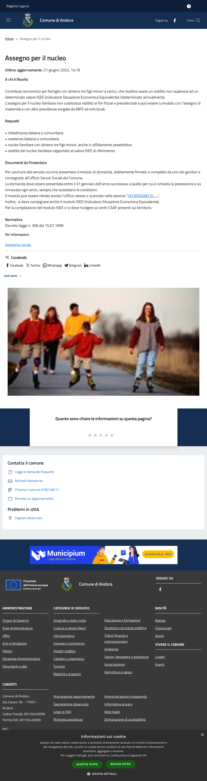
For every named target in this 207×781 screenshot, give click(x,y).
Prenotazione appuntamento (74, 696)
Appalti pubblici (65, 651)
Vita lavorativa (64, 635)
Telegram (72, 265)
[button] (103, 774)
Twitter (33, 265)
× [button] (202, 734)
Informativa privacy (118, 704)
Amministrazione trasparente (125, 696)
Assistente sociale (18, 244)
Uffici (6, 635)
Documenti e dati (15, 666)
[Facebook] (173, 20)
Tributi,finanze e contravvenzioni (116, 638)
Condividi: (16, 258)
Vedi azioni (13, 275)
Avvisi (159, 635)
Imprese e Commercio (69, 643)
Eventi (160, 664)
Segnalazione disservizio (71, 704)
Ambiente (111, 649)
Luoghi (160, 656)
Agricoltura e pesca (118, 672)
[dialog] (103, 755)
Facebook (14, 265)
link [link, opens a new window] (144, 755)
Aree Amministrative (18, 628)
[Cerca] (198, 20)
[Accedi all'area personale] (189, 6)
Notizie (160, 620)
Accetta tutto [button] (87, 764)
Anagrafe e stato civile (70, 620)
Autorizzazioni (114, 664)
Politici (7, 651)
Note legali (112, 711)
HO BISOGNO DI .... (143, 196)
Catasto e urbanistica (69, 658)
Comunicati (163, 628)
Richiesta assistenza (68, 719)
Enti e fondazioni (15, 643)
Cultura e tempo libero (70, 628)
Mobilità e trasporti (67, 673)
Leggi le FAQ (62, 711)
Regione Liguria (17, 5)
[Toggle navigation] (8, 20)
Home (9, 38)
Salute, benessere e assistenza (126, 656)
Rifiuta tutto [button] (120, 764)
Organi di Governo (16, 620)
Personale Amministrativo (21, 658)
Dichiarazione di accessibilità (125, 719)
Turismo (59, 666)
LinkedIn (92, 265)
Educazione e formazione (122, 620)
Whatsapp (52, 265)
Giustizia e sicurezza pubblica (125, 627)
